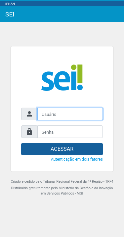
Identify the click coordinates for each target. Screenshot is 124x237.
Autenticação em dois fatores (77, 159)
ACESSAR (62, 149)
